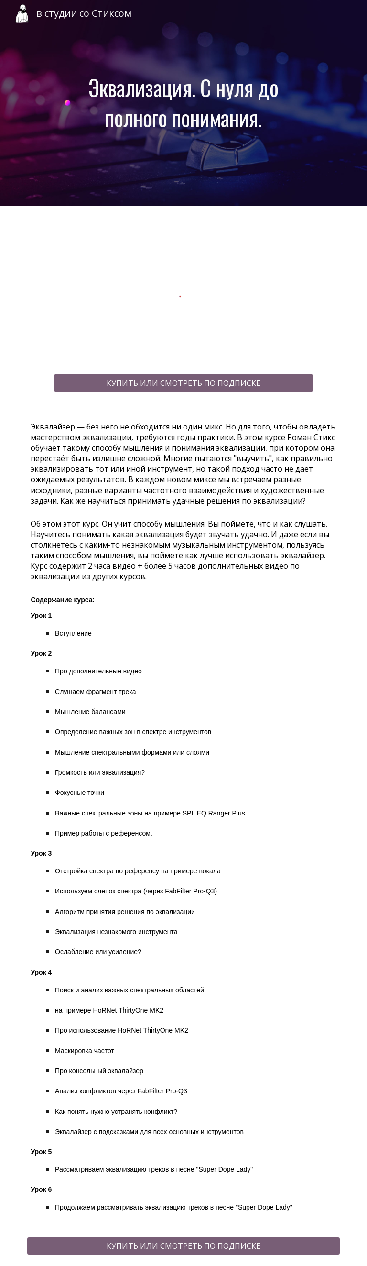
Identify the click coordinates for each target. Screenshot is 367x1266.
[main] (183, 102)
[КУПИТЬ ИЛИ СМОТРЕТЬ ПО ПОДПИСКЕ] (183, 383)
